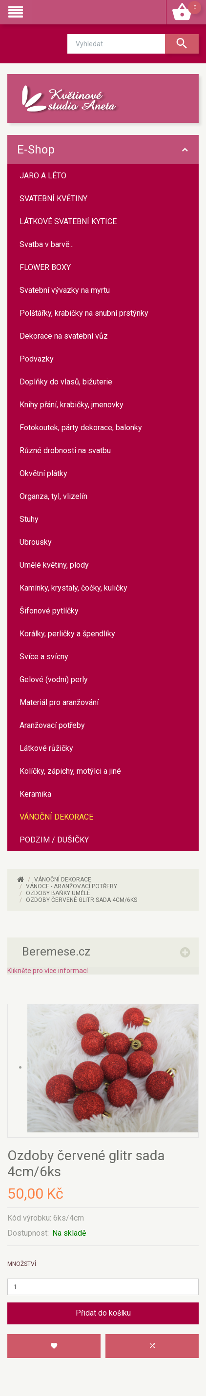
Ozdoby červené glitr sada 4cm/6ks (81, 900)
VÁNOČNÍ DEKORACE (56, 817)
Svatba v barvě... (47, 244)
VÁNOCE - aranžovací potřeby (71, 886)
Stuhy (29, 519)
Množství (21, 1264)
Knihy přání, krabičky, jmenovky (72, 404)
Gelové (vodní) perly (54, 679)
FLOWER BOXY (45, 267)
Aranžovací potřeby (52, 725)
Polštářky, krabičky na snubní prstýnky (84, 313)
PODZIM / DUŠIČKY (54, 839)
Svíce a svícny (44, 656)
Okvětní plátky (43, 473)
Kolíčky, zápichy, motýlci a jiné (70, 771)
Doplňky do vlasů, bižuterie (66, 381)
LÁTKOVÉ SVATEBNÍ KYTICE (68, 221)
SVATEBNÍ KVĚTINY (53, 198)
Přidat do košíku (103, 1313)
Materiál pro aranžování (59, 702)
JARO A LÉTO (43, 175)
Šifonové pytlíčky (49, 610)
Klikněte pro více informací (47, 971)
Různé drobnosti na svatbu (65, 450)
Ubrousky (36, 542)
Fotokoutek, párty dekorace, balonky (81, 427)
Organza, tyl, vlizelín (53, 496)
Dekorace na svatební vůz (64, 336)
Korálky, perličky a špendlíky (67, 633)
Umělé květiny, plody (54, 565)
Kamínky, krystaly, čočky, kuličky (73, 588)
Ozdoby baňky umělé (58, 893)
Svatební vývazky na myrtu (65, 290)
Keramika (35, 794)
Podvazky (37, 358)
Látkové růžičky (46, 748)
